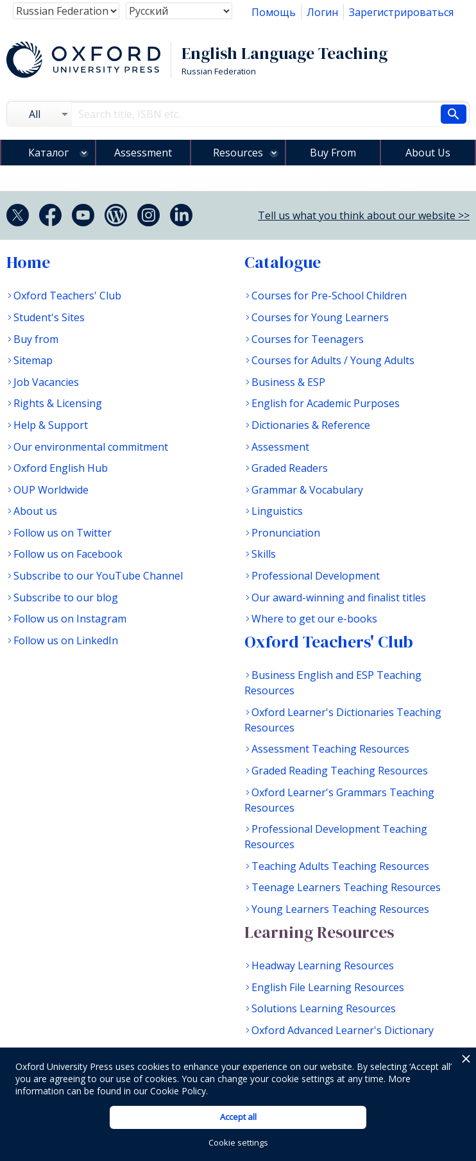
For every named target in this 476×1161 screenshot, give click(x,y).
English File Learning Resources (327, 987)
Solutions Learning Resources (323, 1008)
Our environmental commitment (90, 447)
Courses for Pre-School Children (329, 295)
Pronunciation (285, 533)
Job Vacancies (46, 382)
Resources (238, 153)
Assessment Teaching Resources (330, 749)
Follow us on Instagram (69, 619)
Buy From (333, 153)
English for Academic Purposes (325, 403)
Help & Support (50, 425)
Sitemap (33, 360)
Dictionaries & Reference (310, 425)
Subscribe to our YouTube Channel (98, 576)
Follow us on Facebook (68, 554)
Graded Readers (289, 468)
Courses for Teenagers (307, 339)
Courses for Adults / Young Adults (332, 360)
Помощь (273, 12)
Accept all (238, 1117)
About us (35, 511)
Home (28, 262)
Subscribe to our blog (65, 597)
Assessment (143, 153)
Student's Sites (49, 317)
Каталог (48, 153)
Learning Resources (319, 932)
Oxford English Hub (60, 468)
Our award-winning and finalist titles (338, 597)
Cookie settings (238, 1142)
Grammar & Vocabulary (307, 490)
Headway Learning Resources (322, 965)
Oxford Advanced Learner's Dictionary (342, 1030)
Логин (322, 12)
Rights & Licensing (57, 403)
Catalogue (282, 262)
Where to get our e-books (314, 619)
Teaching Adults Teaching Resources (340, 866)
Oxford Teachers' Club (67, 295)
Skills (263, 554)
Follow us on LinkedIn (65, 640)
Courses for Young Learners (320, 317)
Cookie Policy (178, 1091)
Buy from (35, 339)
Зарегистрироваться (401, 12)
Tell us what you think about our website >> (364, 215)
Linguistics (277, 511)
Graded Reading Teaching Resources (339, 771)
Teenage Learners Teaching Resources (346, 887)
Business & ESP (288, 382)
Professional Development (315, 576)
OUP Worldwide (51, 490)
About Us (427, 153)
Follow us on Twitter (62, 533)
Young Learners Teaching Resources (340, 909)
